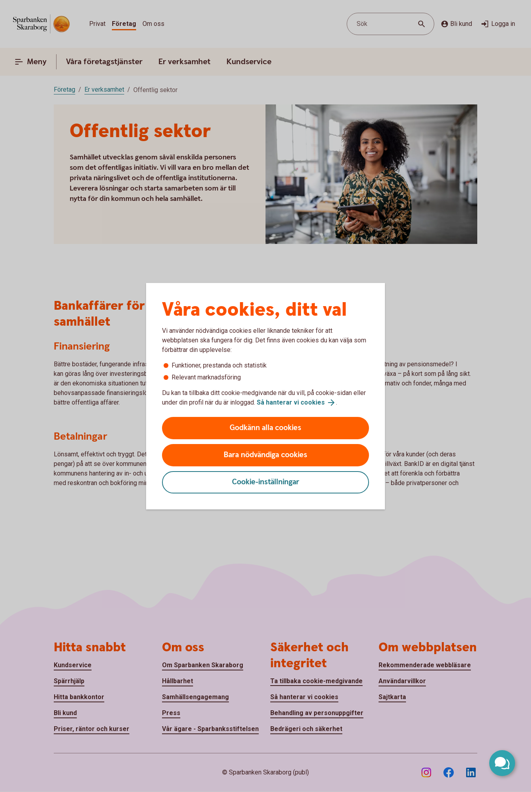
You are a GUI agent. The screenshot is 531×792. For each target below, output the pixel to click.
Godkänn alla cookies (265, 428)
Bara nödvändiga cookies (265, 455)
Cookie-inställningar (265, 482)
